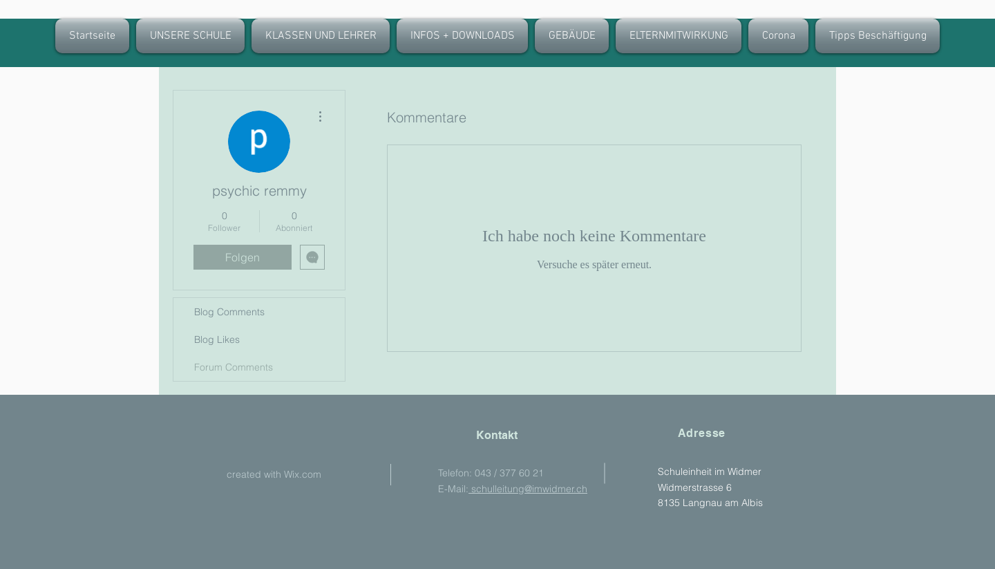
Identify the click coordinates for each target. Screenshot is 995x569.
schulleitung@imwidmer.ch (527, 489)
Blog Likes (217, 339)
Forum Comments (233, 367)
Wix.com (302, 474)
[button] (320, 36)
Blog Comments (229, 312)
